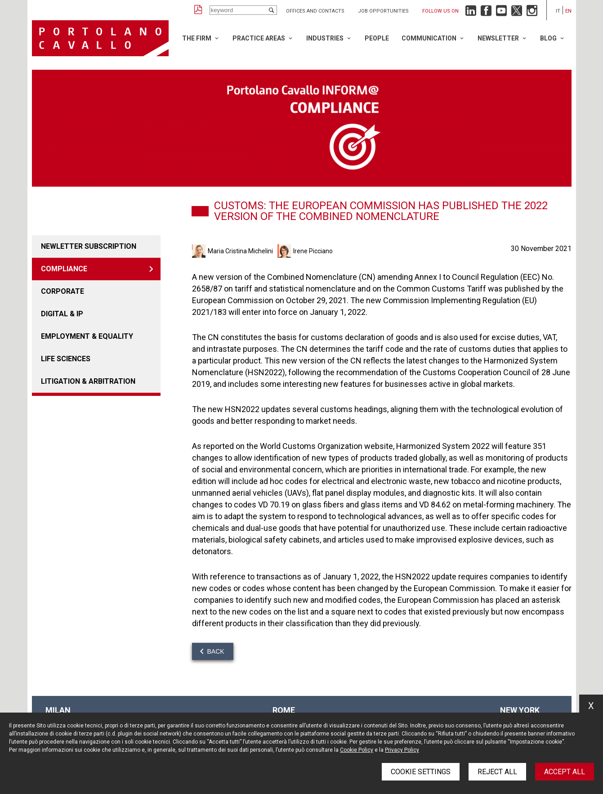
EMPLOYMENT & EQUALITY (87, 336)
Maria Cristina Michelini (240, 251)
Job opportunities (383, 11)
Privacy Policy (402, 750)
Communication (429, 38)
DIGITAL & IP (62, 314)
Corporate (62, 291)
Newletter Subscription (88, 246)
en (568, 11)
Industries (325, 38)
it (558, 11)
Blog (548, 38)
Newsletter (498, 38)
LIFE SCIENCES (65, 358)
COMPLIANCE (64, 269)
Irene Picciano (313, 251)
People (377, 38)
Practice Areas (258, 38)
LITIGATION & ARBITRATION (88, 381)
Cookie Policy (356, 750)
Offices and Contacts (315, 11)
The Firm (196, 38)
